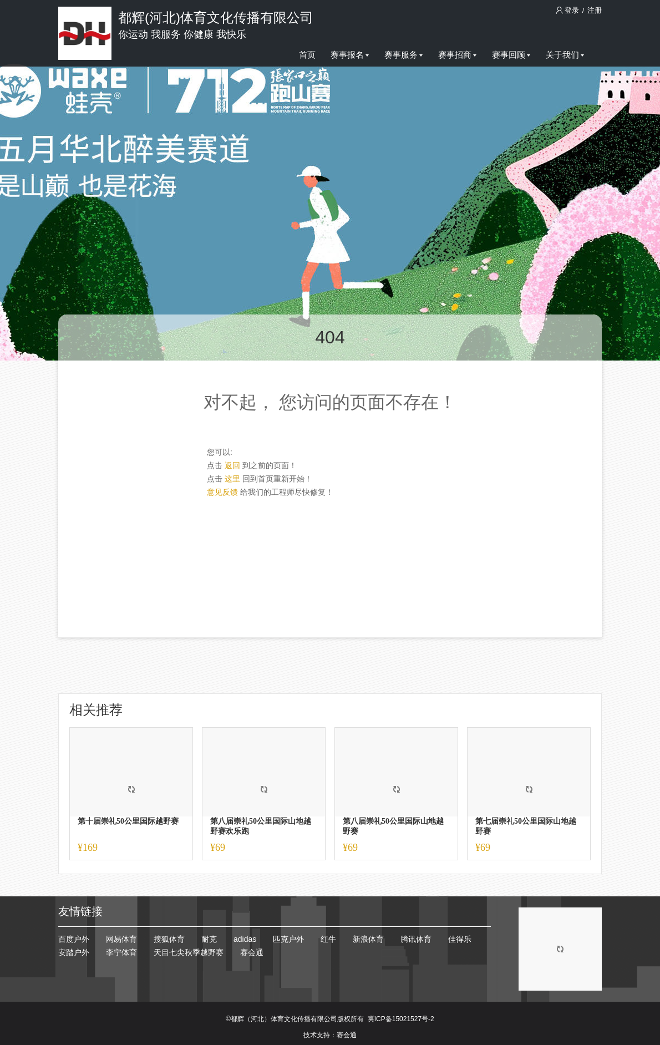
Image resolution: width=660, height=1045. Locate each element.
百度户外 (73, 939)
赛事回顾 (511, 54)
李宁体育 (121, 952)
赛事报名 (350, 54)
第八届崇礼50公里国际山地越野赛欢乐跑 (260, 826)
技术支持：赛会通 (330, 1035)
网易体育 (121, 939)
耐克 (209, 939)
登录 (568, 10)
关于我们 (565, 54)
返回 (232, 465)
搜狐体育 (169, 939)
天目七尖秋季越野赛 (189, 952)
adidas (244, 939)
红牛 (328, 939)
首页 (307, 54)
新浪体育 (368, 939)
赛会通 (251, 952)
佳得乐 (459, 939)
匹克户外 (288, 939)
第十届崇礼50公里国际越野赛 (128, 821)
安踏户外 (73, 952)
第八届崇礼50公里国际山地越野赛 (393, 826)
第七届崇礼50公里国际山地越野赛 (525, 826)
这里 (232, 478)
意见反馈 (222, 492)
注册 (594, 10)
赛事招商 (457, 54)
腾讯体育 (415, 939)
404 (329, 337)
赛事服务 (403, 54)
